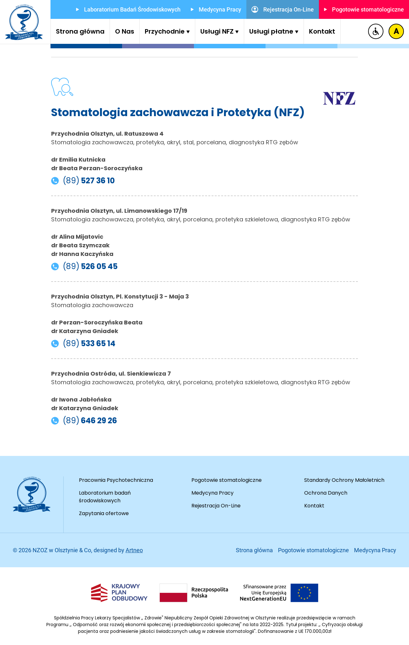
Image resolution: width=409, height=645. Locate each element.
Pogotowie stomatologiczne (364, 9)
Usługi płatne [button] (273, 31)
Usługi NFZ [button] (219, 31)
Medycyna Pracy (216, 9)
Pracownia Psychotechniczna (116, 480)
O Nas (124, 31)
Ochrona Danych (325, 493)
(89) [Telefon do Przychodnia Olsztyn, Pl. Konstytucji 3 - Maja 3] (83, 343)
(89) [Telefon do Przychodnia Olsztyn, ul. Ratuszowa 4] (83, 181)
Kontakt (322, 31)
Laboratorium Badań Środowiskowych (128, 9)
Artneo (134, 550)
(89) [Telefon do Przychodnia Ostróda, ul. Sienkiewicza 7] (84, 420)
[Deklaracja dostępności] (375, 31)
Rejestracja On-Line (282, 9)
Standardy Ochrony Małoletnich (344, 480)
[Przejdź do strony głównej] (24, 22)
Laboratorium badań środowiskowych (105, 496)
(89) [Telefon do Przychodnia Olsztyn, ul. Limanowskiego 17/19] (84, 266)
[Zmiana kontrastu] (396, 31)
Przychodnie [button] (167, 31)
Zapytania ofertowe (104, 513)
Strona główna (80, 31)
